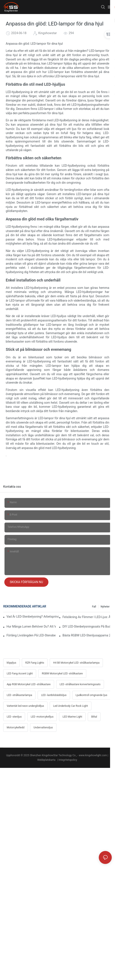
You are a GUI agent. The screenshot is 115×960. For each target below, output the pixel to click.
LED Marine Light (72, 716)
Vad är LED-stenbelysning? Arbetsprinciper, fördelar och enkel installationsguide (32, 616)
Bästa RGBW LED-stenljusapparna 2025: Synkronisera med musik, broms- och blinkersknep (87, 635)
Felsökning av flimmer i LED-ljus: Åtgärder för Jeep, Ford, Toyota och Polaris (87, 617)
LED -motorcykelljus (42, 716)
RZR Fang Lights (34, 662)
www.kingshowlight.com (93, 755)
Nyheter (105, 606)
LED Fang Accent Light (20, 673)
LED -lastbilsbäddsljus (53, 695)
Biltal (94, 716)
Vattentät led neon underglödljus (25, 705)
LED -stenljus (14, 716)
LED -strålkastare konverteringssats (80, 684)
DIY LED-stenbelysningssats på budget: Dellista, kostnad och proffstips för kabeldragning (87, 626)
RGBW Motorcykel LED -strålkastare (62, 673)
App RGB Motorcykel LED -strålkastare (29, 684)
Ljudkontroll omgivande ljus (91, 695)
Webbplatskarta (46, 759)
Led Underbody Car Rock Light (70, 705)
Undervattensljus (43, 727)
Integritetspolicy (68, 759)
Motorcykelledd (15, 727)
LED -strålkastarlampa (19, 695)
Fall (94, 606)
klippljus (11, 662)
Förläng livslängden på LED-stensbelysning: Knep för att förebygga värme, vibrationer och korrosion (31, 635)
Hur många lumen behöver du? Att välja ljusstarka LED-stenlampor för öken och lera (31, 626)
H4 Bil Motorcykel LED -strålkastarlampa (76, 662)
